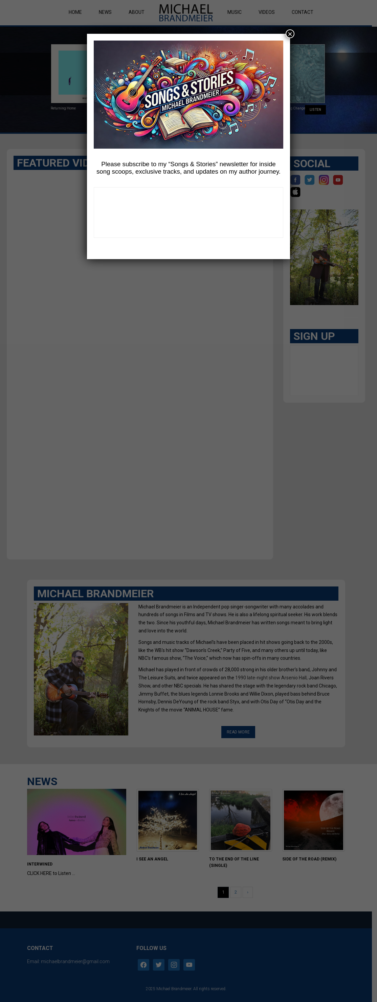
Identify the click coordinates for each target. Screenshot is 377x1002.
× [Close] (290, 33)
